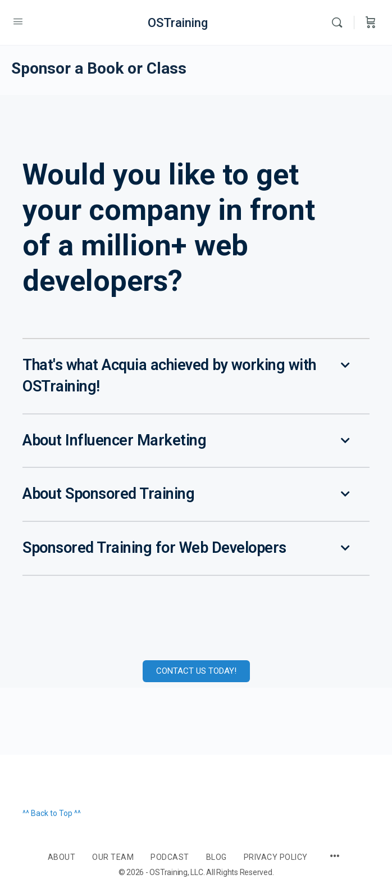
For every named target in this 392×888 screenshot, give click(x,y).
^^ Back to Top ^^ (51, 813)
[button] (196, 376)
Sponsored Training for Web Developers (154, 548)
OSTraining (178, 23)
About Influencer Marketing (114, 440)
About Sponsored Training (108, 494)
